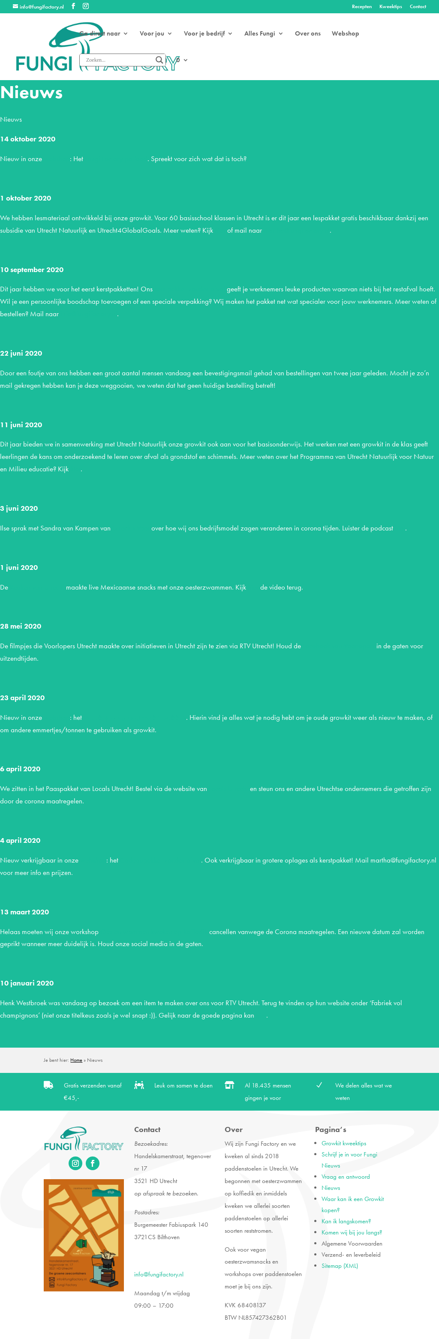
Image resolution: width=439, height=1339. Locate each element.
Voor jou (152, 34)
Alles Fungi (259, 34)
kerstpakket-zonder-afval (189, 289)
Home (76, 1060)
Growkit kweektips (344, 1143)
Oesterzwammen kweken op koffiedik (153, 931)
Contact (418, 7)
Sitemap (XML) (340, 1265)
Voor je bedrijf (204, 34)
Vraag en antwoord (346, 1176)
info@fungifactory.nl (88, 313)
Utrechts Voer (131, 528)
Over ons (308, 34)
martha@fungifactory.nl (297, 230)
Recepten (362, 7)
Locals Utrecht (228, 788)
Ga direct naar (99, 34)
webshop (57, 158)
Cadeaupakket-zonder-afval (160, 860)
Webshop (345, 34)
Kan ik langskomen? (346, 1221)
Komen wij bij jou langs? (352, 1232)
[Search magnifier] (159, 60)
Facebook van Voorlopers (339, 645)
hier (220, 230)
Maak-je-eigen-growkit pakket (135, 717)
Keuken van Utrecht (37, 587)
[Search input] (118, 60)
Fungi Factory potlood (116, 158)
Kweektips (390, 7)
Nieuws (331, 1187)
